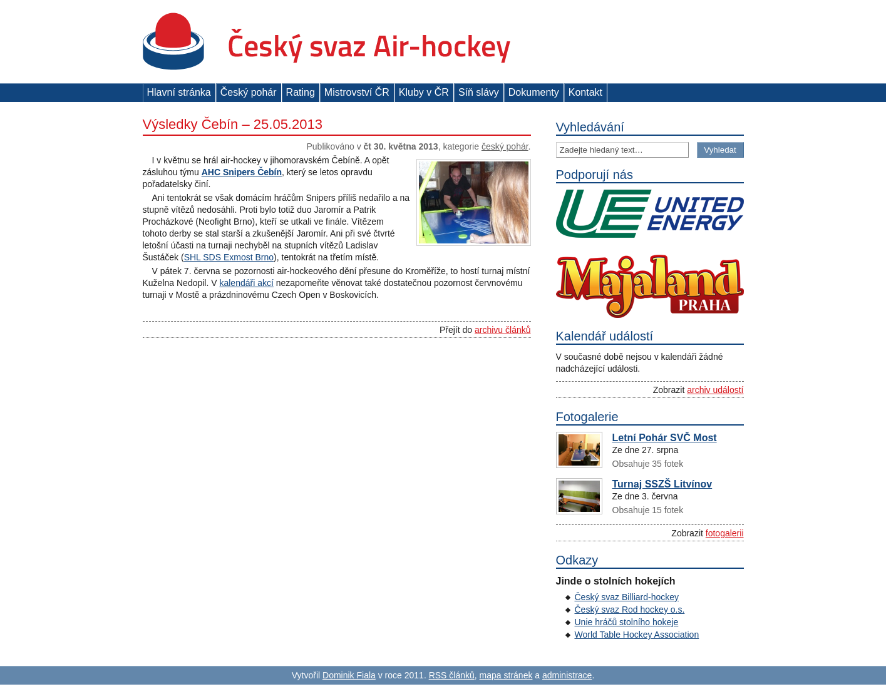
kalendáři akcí (246, 283)
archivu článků (503, 330)
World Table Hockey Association (637, 635)
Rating (300, 92)
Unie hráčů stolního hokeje (627, 622)
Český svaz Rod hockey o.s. (630, 610)
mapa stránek (506, 675)
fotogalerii (725, 533)
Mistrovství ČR (356, 92)
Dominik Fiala (349, 675)
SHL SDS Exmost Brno (229, 257)
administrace (567, 675)
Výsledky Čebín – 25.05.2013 (232, 124)
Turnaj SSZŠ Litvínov (662, 484)
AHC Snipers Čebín (242, 172)
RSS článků (452, 675)
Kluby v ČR (424, 92)
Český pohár (248, 92)
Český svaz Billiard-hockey (627, 597)
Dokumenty (533, 92)
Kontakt (585, 92)
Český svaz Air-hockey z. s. (326, 42)
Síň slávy (478, 92)
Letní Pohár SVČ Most (664, 437)
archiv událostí (715, 390)
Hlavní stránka (179, 92)
